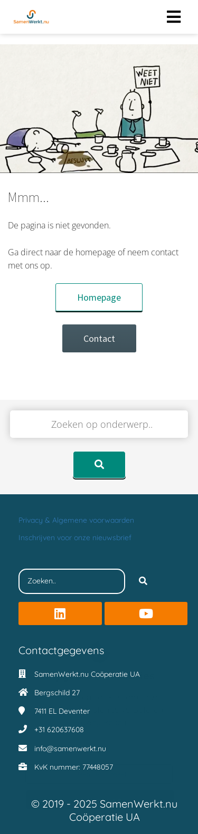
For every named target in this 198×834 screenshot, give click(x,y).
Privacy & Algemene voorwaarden (76, 520)
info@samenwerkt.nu (70, 748)
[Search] (143, 581)
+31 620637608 (59, 729)
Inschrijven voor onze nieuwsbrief (74, 537)
